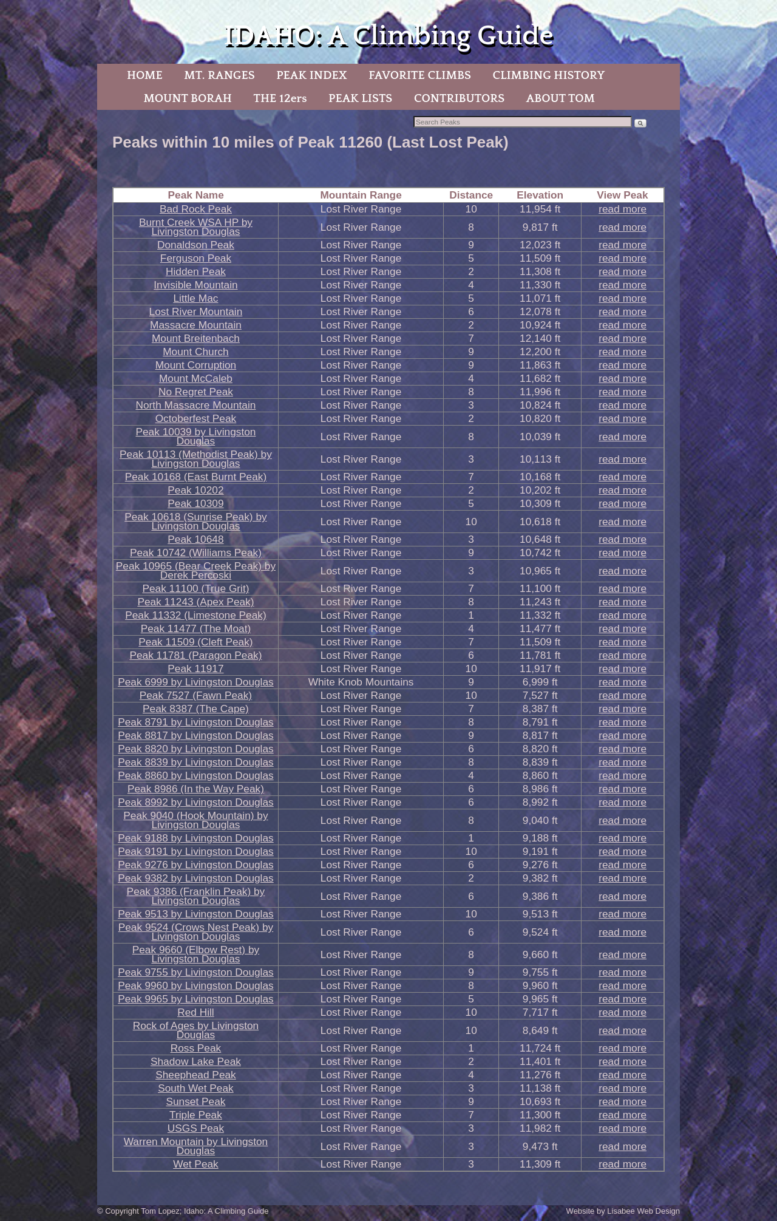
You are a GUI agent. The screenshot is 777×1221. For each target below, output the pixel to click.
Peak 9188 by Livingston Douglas (196, 838)
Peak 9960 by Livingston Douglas (196, 985)
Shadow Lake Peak (196, 1061)
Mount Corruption (196, 365)
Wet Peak (196, 1164)
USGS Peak (196, 1128)
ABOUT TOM (560, 98)
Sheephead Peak (195, 1075)
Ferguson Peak (195, 258)
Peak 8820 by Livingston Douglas (196, 749)
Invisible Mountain (195, 285)
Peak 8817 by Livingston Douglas (196, 735)
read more (622, 209)
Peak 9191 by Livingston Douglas (196, 851)
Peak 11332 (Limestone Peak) (195, 615)
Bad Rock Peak (196, 209)
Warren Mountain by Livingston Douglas (196, 1146)
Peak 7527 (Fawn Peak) (196, 695)
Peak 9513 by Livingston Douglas (196, 914)
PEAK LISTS (360, 98)
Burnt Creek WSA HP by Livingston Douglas (196, 226)
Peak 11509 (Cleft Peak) (195, 642)
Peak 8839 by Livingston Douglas (196, 762)
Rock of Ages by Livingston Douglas (196, 1030)
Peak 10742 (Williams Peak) (196, 552)
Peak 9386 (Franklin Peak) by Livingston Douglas (196, 895)
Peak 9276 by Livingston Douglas (196, 865)
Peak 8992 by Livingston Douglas (196, 802)
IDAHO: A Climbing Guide (388, 36)
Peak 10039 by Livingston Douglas (195, 436)
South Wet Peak (196, 1088)
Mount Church (196, 351)
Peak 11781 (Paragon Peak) (195, 655)
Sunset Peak (195, 1101)
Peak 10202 (195, 490)
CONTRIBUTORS (459, 98)
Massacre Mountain (196, 325)
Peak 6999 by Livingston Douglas (196, 682)
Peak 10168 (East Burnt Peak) (195, 477)
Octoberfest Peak (196, 418)
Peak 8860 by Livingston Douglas (196, 775)
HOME (145, 75)
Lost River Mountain (196, 311)
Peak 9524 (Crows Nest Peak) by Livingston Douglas (196, 931)
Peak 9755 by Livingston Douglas (196, 972)
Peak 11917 (195, 668)
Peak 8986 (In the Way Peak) (195, 789)
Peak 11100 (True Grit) (195, 588)
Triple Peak (195, 1115)
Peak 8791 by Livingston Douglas (196, 722)
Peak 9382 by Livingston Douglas (196, 878)
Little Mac (195, 298)
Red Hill (195, 1012)
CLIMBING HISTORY (548, 75)
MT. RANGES (219, 75)
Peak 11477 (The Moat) (196, 628)
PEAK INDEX (311, 75)
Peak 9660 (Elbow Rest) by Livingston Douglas (195, 954)
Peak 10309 (195, 503)
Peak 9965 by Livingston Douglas (196, 999)
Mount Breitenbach (196, 338)
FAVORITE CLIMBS (419, 75)
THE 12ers (280, 98)
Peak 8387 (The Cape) (196, 708)
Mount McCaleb (195, 378)
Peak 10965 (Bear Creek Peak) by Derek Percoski (196, 570)
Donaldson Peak (195, 245)
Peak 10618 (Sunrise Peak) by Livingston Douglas (195, 521)
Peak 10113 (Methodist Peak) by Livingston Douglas (196, 458)
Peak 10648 (195, 539)
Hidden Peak (196, 271)
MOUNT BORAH (187, 98)
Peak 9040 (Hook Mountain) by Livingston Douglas (195, 820)
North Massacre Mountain (196, 405)
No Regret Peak (195, 392)
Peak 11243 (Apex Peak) (195, 602)
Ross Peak (196, 1048)
